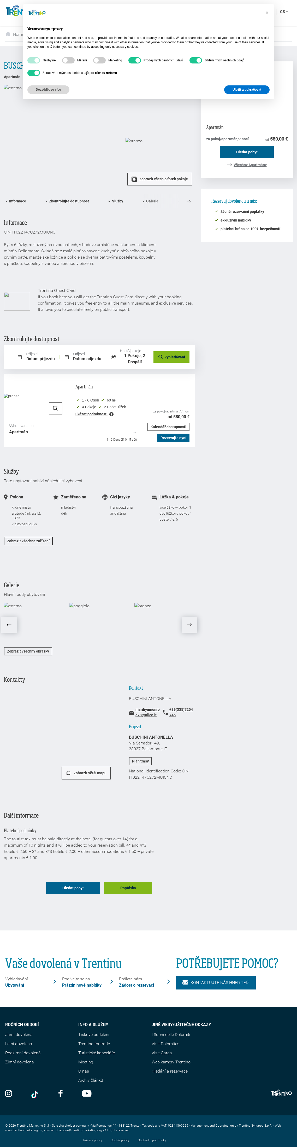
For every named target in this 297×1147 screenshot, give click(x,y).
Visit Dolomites (165, 1043)
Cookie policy (120, 1140)
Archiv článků (90, 1080)
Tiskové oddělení (93, 1034)
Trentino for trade (94, 1043)
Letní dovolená (18, 1043)
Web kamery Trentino (171, 1061)
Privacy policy (92, 1140)
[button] (267, 12)
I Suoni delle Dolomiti (171, 1034)
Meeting (85, 1061)
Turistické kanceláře (96, 1052)
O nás (83, 1071)
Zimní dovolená (19, 1061)
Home (14, 34)
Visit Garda (162, 1052)
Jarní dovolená (19, 1034)
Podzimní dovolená (23, 1052)
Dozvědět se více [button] (48, 89)
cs (284, 11)
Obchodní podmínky (152, 1140)
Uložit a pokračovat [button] (247, 89)
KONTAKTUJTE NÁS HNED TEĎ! (216, 982)
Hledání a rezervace (170, 1071)
